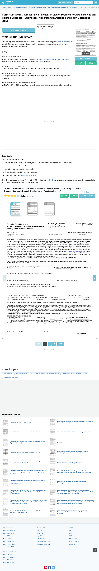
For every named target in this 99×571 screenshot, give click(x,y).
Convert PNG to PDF (8, 536)
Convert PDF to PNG (8, 557)
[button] (94, 278)
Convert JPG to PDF (8, 547)
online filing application (28, 175)
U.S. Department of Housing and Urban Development (45, 373)
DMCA (71, 536)
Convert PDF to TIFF (8, 562)
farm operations (63, 59)
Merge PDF (40, 533)
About (70, 530)
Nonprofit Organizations (22, 373)
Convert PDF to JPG (8, 554)
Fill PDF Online (18, 30)
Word (91, 63)
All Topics (72, 547)
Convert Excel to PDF (8, 533)
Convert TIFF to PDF (8, 541)
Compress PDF (41, 538)
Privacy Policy (73, 538)
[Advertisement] (38, 103)
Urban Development (63, 42)
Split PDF (39, 530)
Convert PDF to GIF (8, 560)
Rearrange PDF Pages (44, 541)
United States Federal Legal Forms (72, 373)
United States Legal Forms (11, 377)
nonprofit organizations (46, 59)
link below (51, 180)
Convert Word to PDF (8, 530)
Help (70, 533)
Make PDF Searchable (43, 544)
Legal (85, 373)
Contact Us (72, 544)
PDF (80, 63)
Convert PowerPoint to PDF (10, 544)
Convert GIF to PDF (8, 538)
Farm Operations (8, 373)
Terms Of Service (74, 541)
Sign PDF (39, 536)
